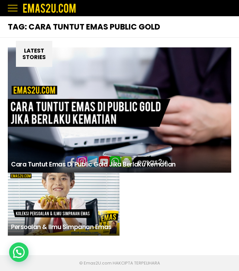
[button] (19, 252)
